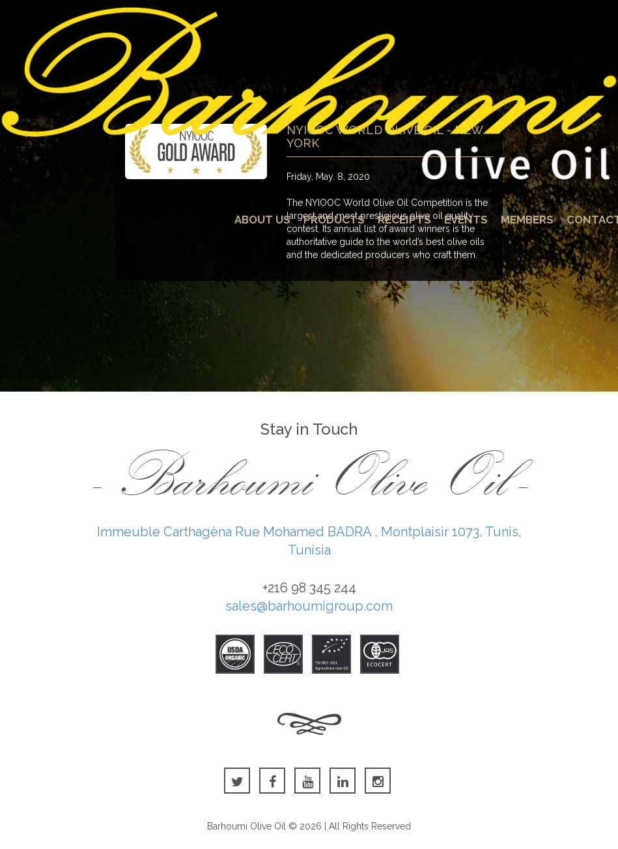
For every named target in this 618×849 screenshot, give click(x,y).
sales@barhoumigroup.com (309, 606)
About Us (262, 219)
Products (334, 219)
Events (466, 219)
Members (527, 219)
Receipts (404, 219)
